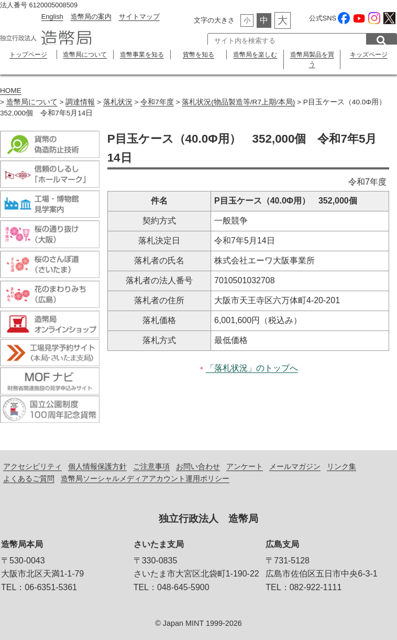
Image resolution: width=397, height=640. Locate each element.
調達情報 (80, 102)
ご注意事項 (151, 466)
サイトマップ (139, 16)
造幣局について (85, 54)
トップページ (28, 54)
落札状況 (118, 102)
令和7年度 (157, 102)
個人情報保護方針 (97, 466)
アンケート (244, 466)
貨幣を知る (198, 54)
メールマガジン (295, 466)
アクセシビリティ (32, 466)
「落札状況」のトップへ (252, 368)
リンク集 (341, 466)
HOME (10, 90)
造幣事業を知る (142, 54)
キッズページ (369, 54)
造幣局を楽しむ (255, 54)
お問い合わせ (198, 466)
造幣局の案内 (91, 16)
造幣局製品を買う (312, 59)
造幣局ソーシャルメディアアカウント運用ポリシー (145, 478)
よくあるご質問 (28, 478)
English (52, 16)
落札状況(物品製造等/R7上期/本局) (238, 102)
